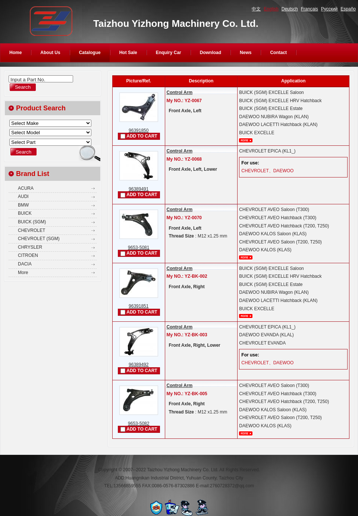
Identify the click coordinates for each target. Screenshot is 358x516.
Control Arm (180, 92)
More (23, 272)
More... (245, 140)
